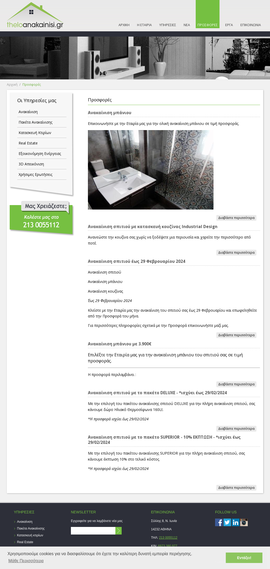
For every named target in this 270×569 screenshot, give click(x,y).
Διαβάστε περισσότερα (237, 218)
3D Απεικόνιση (31, 163)
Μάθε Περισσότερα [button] (26, 561)
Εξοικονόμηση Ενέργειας (40, 153)
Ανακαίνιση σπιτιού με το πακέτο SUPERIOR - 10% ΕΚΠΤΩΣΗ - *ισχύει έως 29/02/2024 (164, 439)
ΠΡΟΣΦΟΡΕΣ (208, 25)
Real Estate (28, 143)
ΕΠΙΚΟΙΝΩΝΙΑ (250, 25)
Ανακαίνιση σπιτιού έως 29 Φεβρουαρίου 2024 (136, 261)
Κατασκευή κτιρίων (30, 535)
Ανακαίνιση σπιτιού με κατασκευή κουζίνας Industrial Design (152, 226)
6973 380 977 (167, 546)
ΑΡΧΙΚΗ (124, 25)
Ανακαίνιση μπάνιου (109, 112)
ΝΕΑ (187, 25)
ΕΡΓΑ (229, 25)
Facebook (219, 522)
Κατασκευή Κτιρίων (35, 132)
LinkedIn (235, 522)
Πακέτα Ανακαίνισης (35, 122)
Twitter (227, 522)
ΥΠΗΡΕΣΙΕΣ (167, 25)
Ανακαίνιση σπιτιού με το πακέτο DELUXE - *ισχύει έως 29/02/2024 (157, 393)
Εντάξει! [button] (244, 558)
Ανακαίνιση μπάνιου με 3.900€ (119, 344)
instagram (244, 522)
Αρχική (12, 84)
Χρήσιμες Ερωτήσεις (35, 174)
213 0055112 (168, 537)
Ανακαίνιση (28, 111)
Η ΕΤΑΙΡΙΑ (144, 25)
